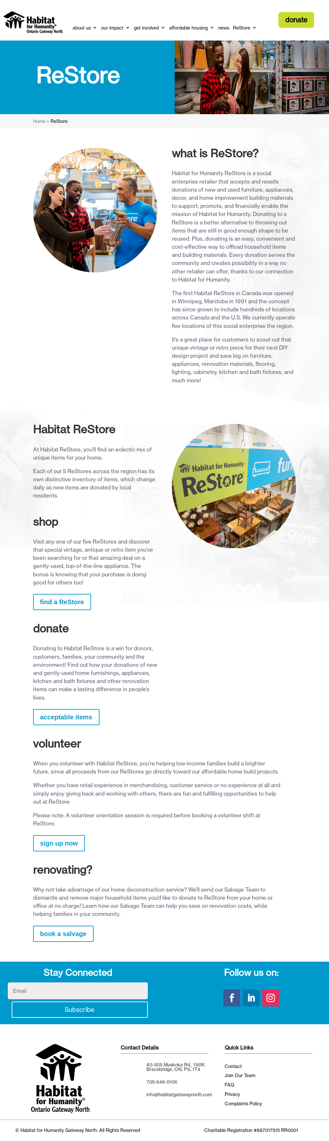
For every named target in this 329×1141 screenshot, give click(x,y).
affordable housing (188, 27)
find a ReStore (62, 602)
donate (296, 20)
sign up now (59, 843)
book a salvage (63, 933)
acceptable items (66, 717)
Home (39, 121)
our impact (112, 27)
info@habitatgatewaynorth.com (179, 1094)
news (223, 27)
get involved (146, 27)
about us (82, 27)
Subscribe (80, 1009)
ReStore (59, 121)
